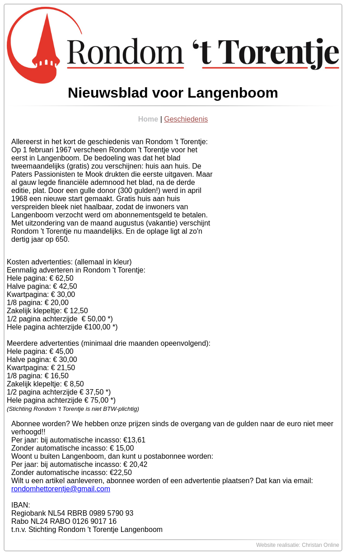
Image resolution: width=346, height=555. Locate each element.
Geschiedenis (186, 119)
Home (148, 119)
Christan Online (320, 545)
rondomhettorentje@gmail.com (60, 489)
